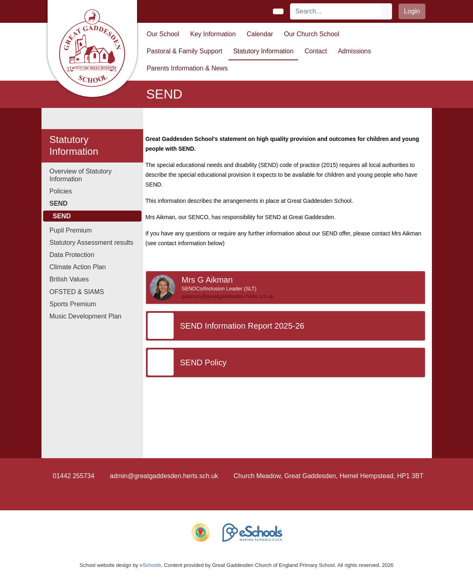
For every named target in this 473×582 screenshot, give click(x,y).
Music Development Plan (86, 316)
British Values (69, 279)
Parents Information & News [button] (187, 68)
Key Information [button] (213, 34)
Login (412, 11)
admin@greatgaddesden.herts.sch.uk (164, 475)
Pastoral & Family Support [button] (184, 51)
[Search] (335, 11)
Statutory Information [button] (263, 51)
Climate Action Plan (78, 267)
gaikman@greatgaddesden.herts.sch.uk (228, 296)
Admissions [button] (354, 51)
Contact (316, 51)
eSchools (150, 565)
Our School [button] (163, 34)
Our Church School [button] (311, 34)
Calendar (259, 34)
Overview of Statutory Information (81, 175)
